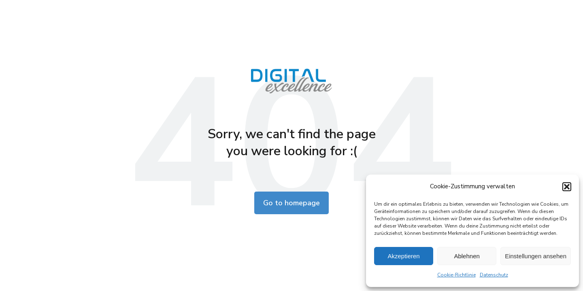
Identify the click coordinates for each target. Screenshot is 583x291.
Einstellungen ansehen (535, 256)
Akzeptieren (403, 256)
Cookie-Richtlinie (456, 275)
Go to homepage (291, 203)
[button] (567, 187)
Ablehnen (466, 256)
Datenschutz (494, 275)
